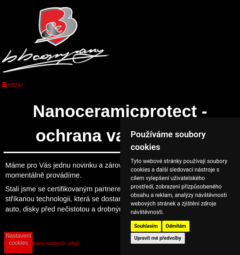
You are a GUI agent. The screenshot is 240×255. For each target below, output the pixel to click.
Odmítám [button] (176, 226)
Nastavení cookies (18, 239)
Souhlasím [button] (146, 226)
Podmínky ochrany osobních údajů (42, 243)
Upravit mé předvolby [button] (157, 238)
